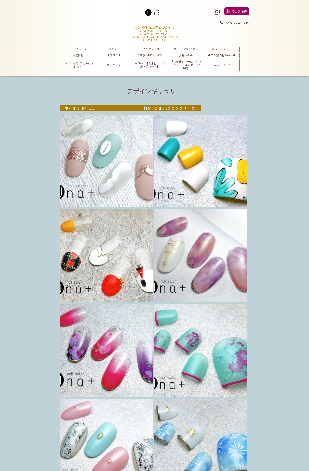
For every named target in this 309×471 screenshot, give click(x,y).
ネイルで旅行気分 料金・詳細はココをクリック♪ (131, 108)
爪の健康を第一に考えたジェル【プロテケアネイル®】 (186, 65)
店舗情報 (78, 55)
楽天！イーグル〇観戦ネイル (90, 218)
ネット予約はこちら (185, 49)
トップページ (78, 49)
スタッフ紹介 (221, 65)
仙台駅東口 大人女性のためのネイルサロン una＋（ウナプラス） (154, 447)
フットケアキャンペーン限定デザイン (98, 357)
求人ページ (114, 65)
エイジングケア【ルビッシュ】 (78, 65)
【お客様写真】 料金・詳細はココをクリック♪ (131, 310)
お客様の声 (186, 55)
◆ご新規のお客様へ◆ (221, 55)
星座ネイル (74, 264)
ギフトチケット (221, 49)
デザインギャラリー (149, 49)
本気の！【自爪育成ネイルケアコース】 (150, 65)
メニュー (113, 49)
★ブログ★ (114, 55)
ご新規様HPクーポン (150, 55)
